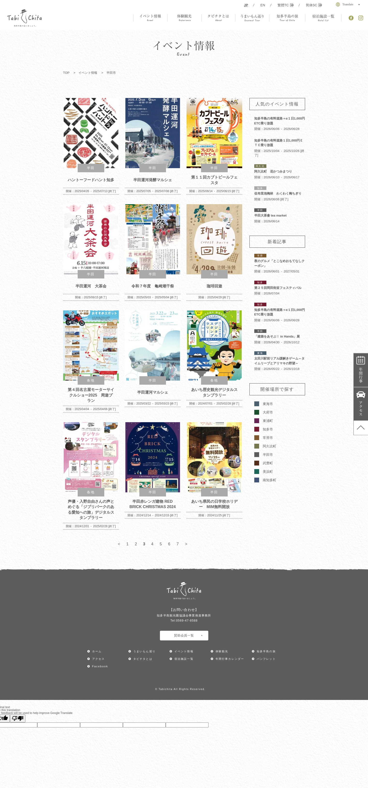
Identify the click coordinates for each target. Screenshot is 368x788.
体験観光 (222, 651)
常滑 (260, 255)
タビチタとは (142, 658)
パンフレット (266, 658)
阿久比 (260, 166)
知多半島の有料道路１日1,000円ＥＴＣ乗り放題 (278, 143)
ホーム (97, 651)
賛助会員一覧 (188, 635)
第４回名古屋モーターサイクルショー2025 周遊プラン (91, 395)
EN (262, 5)
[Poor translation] (17, 718)
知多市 (268, 429)
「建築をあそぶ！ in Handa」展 (277, 336)
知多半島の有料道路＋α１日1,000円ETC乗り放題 (279, 121)
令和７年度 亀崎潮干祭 (152, 286)
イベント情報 (87, 73)
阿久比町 (269, 446)
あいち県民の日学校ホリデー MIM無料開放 (214, 504)
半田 (91, 168)
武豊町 (268, 463)
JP (246, 5)
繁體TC (285, 5)
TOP (66, 73)
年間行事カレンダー (361, 370)
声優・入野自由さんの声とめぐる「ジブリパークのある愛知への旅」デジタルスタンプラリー (91, 509)
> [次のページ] (186, 544)
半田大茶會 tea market (270, 215)
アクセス (361, 404)
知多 (260, 188)
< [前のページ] (119, 544)
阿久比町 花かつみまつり (273, 171)
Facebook (100, 666)
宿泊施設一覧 (184, 658)
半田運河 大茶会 (90, 286)
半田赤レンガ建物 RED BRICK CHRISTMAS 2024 (152, 504)
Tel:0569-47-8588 (184, 620)
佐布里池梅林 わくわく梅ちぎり (277, 193)
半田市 (268, 455)
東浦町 (268, 421)
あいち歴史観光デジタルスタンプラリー (214, 392)
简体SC (314, 5)
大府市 (268, 412)
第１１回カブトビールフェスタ (214, 180)
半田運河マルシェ (152, 392)
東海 (260, 353)
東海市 (268, 404)
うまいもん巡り (144, 651)
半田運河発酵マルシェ (152, 180)
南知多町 (269, 480)
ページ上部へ (361, 428)
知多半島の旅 (266, 651)
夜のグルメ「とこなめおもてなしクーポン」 (279, 263)
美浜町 (268, 471)
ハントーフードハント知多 (91, 180)
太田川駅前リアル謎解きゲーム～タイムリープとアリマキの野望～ (279, 361)
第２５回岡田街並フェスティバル (277, 288)
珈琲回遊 (214, 286)
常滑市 (268, 438)
